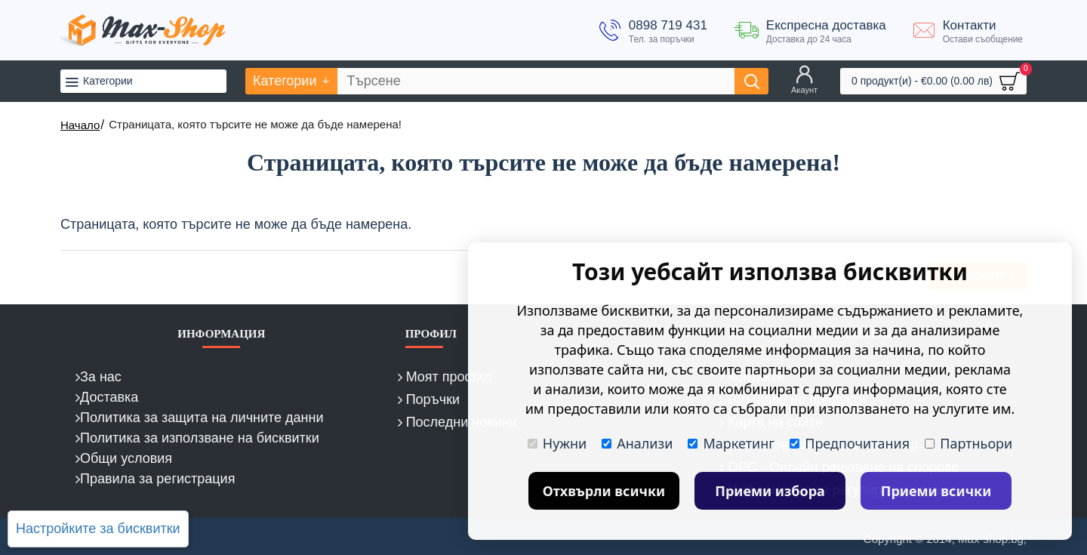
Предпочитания (850, 443)
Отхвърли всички (604, 491)
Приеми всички (936, 491)
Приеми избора (770, 491)
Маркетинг (731, 443)
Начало (80, 125)
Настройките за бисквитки (98, 528)
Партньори (968, 443)
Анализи (637, 443)
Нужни (557, 443)
